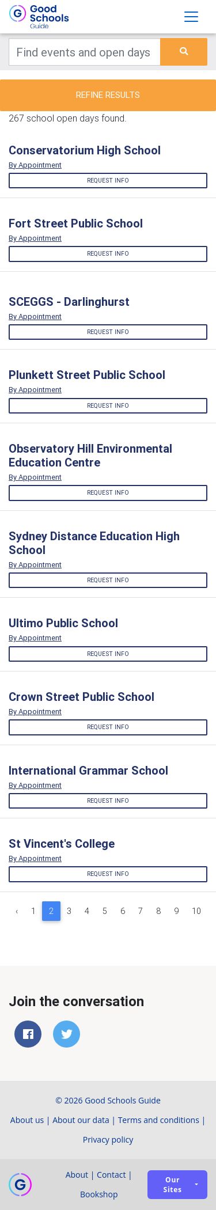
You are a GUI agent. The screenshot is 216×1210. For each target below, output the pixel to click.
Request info (108, 180)
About (77, 1174)
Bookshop (99, 1194)
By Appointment (35, 165)
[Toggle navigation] (191, 17)
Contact (111, 1174)
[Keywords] (85, 52)
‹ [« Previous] (17, 911)
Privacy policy (108, 1139)
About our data (80, 1119)
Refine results (108, 94)
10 (196, 911)
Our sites (173, 1184)
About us (27, 1119)
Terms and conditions (158, 1119)
